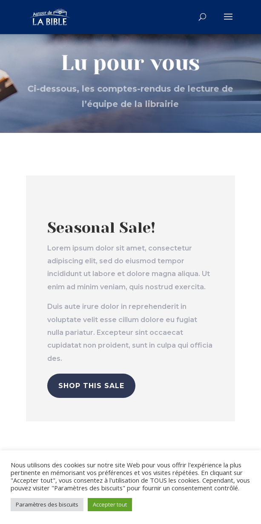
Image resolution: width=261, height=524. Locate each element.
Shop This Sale (91, 386)
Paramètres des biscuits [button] (47, 504)
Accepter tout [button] (110, 504)
